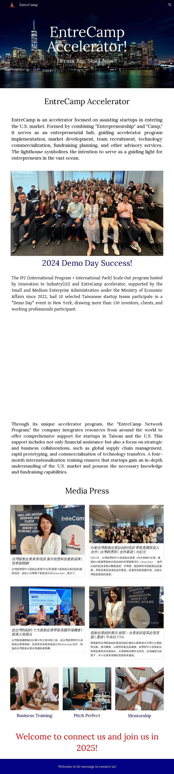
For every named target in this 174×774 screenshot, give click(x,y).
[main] (87, 44)
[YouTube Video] (87, 369)
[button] (170, 5)
